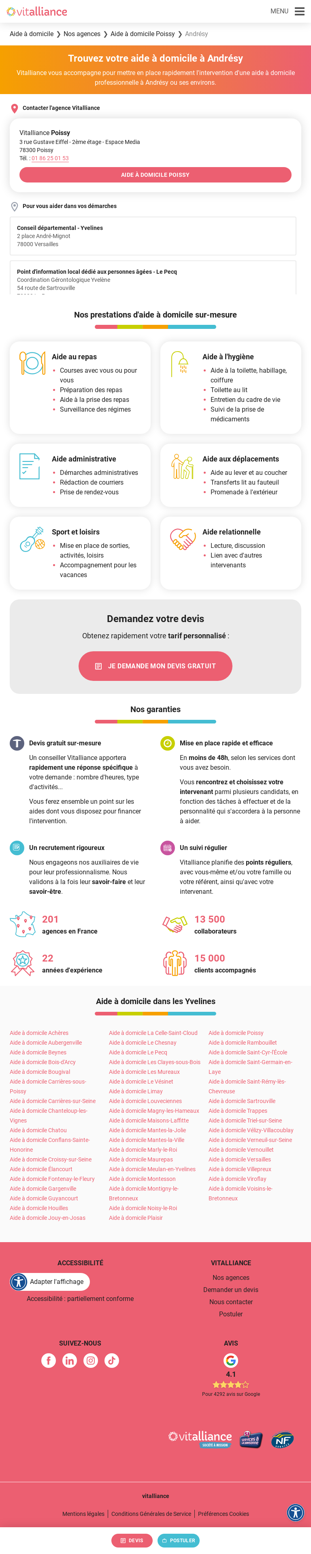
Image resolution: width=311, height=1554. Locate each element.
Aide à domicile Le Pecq (138, 1053)
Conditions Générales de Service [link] (151, 1514)
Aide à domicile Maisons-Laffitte (149, 1121)
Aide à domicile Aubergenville (46, 1043)
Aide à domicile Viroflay (237, 1179)
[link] (155, 666)
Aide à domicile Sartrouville (242, 1101)
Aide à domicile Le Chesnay (143, 1043)
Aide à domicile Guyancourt (44, 1199)
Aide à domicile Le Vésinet (141, 1082)
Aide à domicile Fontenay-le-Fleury (52, 1179)
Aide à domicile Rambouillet (243, 1043)
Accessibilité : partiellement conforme (80, 1299)
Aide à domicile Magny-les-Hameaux (154, 1111)
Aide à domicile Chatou (38, 1130)
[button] (287, 11)
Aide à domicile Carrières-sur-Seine (53, 1101)
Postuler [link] (231, 1314)
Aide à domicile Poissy (236, 1033)
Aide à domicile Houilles (39, 1208)
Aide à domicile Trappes (238, 1111)
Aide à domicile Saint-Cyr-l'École (248, 1053)
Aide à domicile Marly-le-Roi (143, 1150)
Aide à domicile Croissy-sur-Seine (51, 1160)
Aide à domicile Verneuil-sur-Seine (250, 1140)
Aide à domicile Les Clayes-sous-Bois (154, 1062)
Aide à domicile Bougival (40, 1072)
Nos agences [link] (231, 1278)
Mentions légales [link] (83, 1514)
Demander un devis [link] (230, 1290)
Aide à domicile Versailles (240, 1160)
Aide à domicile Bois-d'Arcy (43, 1062)
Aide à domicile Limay (136, 1091)
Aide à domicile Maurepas (141, 1160)
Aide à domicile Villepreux (240, 1169)
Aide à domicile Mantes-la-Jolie (147, 1130)
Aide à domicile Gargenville (43, 1189)
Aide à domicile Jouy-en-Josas (47, 1218)
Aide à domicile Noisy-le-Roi (143, 1208)
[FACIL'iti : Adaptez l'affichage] (50, 1282)
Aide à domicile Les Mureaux (144, 1072)
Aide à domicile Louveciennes (145, 1101)
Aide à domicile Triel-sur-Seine (245, 1121)
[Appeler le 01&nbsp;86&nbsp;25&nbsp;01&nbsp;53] (50, 158)
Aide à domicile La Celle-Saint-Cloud (153, 1033)
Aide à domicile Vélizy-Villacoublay (251, 1130)
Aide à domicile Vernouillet (241, 1150)
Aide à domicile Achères (39, 1033)
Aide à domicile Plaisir (136, 1218)
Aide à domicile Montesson (142, 1179)
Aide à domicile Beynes (38, 1053)
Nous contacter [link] (231, 1302)
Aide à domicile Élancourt (41, 1169)
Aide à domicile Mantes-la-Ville (146, 1140)
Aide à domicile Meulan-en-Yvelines (152, 1169)
